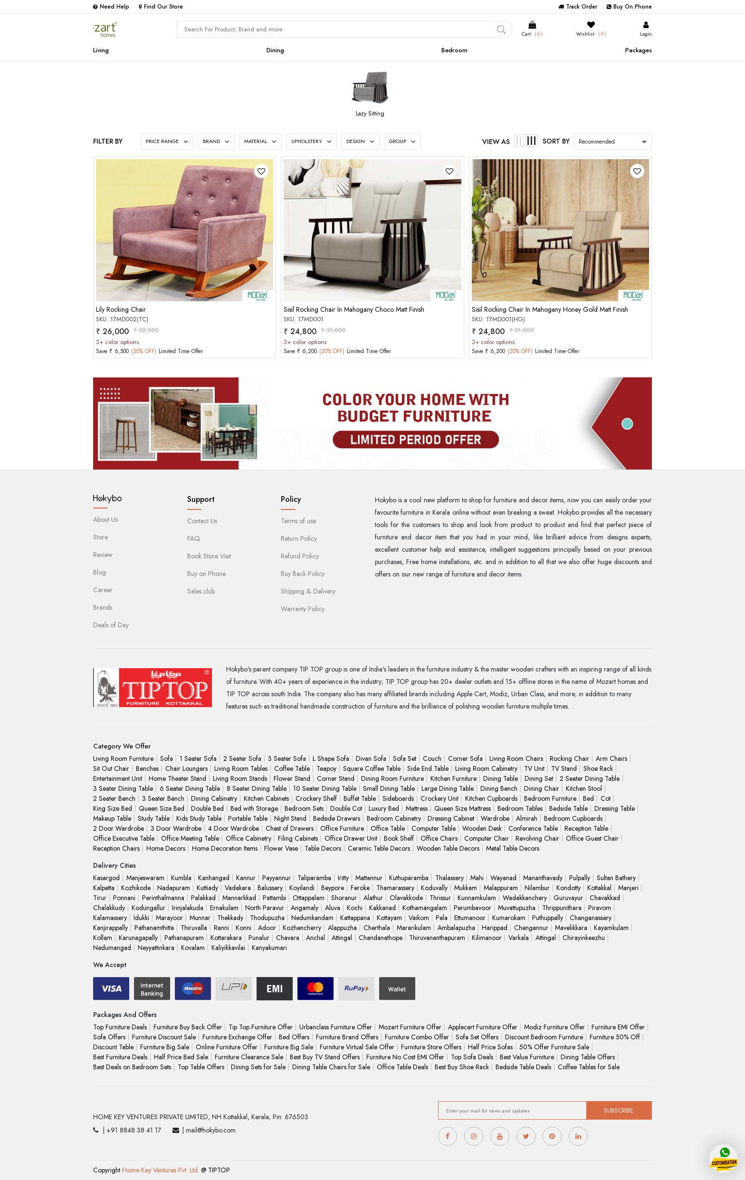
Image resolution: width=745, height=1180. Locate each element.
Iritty (343, 878)
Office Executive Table (123, 838)
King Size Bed (112, 808)
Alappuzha (342, 927)
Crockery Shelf (316, 798)
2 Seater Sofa (242, 758)
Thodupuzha (267, 917)
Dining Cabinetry (214, 798)
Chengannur (531, 927)
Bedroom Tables (520, 808)
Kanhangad (213, 878)
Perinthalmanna (163, 897)
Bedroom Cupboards (573, 818)
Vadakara (238, 887)
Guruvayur (568, 897)
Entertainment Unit (117, 778)
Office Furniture (342, 828)
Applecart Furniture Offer (482, 1027)
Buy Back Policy (303, 573)
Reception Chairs (116, 848)
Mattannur (368, 878)
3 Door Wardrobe (176, 828)
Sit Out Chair (111, 768)
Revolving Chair (537, 838)
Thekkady (230, 917)
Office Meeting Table (190, 838)
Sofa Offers (109, 1037)
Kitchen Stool (584, 788)
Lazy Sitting (370, 113)
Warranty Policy (303, 609)
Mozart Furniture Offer (410, 1027)
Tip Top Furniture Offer (261, 1027)
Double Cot (346, 808)
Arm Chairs (611, 758)
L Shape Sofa (331, 758)
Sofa (166, 758)
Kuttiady (207, 887)
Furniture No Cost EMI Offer (405, 1057)
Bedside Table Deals (523, 1067)
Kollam (102, 937)
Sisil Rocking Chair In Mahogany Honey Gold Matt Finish (550, 309)
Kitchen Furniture (453, 778)
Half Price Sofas (490, 1047)
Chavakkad (605, 897)
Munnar (200, 917)
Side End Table (428, 768)
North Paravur (264, 907)
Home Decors (165, 848)
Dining (275, 50)
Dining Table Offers (588, 1057)
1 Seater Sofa (198, 758)
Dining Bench (498, 788)
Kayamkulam (611, 927)
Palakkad (203, 897)
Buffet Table (360, 798)
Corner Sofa (465, 758)
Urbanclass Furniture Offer (335, 1027)
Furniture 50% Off (615, 1037)
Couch (432, 758)
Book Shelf (399, 838)
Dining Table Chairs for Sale (331, 1067)
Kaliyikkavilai (228, 947)
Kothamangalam (424, 907)
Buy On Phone (629, 6)
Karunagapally (138, 937)
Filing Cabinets (298, 838)
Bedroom (454, 50)
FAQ (193, 538)
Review (103, 554)
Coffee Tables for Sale (589, 1067)
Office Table (388, 828)
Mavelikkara (571, 927)
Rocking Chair (569, 758)
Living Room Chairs (516, 758)
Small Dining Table (389, 788)
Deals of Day (111, 625)
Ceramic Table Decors (379, 848)
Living (101, 50)
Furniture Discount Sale (164, 1037)
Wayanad (503, 878)
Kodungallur (148, 907)
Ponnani (124, 897)
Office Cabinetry (248, 838)
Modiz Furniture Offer (554, 1027)
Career (103, 590)
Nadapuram (173, 887)
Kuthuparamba (409, 878)
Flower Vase (281, 848)
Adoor (267, 927)
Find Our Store (161, 6)
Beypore (332, 887)
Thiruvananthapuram (437, 937)
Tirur (99, 897)
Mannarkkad (239, 897)
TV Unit (534, 768)
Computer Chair (486, 838)
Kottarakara (226, 937)
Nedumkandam (312, 917)
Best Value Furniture (527, 1057)
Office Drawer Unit (351, 838)
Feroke (360, 887)
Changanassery (590, 917)
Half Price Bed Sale (181, 1057)
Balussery (270, 887)
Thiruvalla (194, 927)
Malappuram (501, 887)
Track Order (577, 6)
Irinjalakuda (187, 907)
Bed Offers (294, 1037)
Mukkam (465, 887)
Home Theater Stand (177, 778)
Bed (588, 798)
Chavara (287, 937)
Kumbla (181, 878)
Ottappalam (309, 897)
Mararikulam (414, 927)
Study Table (154, 818)
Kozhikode (136, 887)
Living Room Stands (240, 778)
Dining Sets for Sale (258, 1067)
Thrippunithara (562, 907)
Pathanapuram (184, 937)
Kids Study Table (198, 818)
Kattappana (355, 917)
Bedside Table (568, 808)
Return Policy (299, 538)
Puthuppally (547, 917)
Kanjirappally (110, 927)
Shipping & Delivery (308, 591)
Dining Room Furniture (392, 778)
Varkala (518, 937)
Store (100, 537)
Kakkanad (382, 907)
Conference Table (533, 828)
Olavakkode (406, 897)
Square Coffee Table (372, 768)
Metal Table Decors (512, 848)
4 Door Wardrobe (233, 828)
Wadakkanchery (525, 897)
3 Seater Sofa (287, 758)
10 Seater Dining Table (324, 788)
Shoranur (344, 897)
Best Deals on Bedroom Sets (132, 1067)
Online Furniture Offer (227, 1047)
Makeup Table (112, 818)
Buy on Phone (206, 573)
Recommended (597, 141)
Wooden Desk (482, 828)
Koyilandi (302, 887)
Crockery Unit (439, 798)
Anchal (315, 937)
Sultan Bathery (616, 878)
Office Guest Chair (592, 838)
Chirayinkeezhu (584, 937)
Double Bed (207, 808)
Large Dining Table (447, 788)
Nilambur (537, 887)
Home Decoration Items (225, 848)
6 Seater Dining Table (190, 788)
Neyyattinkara (156, 947)
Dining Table (500, 778)
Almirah (526, 818)
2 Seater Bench (114, 798)
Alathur (373, 897)
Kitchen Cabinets (266, 798)
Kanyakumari (269, 947)
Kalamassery (110, 917)
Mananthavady (543, 878)
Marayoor (169, 917)
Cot (606, 798)
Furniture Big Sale (164, 1047)
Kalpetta (104, 887)
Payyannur (276, 878)
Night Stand (290, 818)
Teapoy (326, 768)
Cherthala (376, 927)
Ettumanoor (470, 917)
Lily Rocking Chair (121, 309)
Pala (442, 917)
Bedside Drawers (336, 818)
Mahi (477, 878)
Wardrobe (495, 818)
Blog (99, 572)
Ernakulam (224, 907)
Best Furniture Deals (120, 1057)
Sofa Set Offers (477, 1037)
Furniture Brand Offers (347, 1037)
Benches (147, 768)
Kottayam (389, 917)
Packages (638, 50)
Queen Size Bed (161, 808)
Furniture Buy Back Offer (187, 1027)
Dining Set (539, 778)
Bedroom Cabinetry (394, 818)
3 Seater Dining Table (123, 788)
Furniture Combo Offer (417, 1037)
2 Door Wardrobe (118, 828)
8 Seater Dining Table (257, 788)
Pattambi (274, 897)
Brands (102, 607)
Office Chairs (439, 838)
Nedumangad (112, 947)
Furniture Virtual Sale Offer (357, 1047)
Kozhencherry (302, 927)
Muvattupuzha (516, 907)
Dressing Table (614, 808)
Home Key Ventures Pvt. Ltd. (160, 1170)
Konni (243, 927)
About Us (105, 519)
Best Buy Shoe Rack (462, 1067)
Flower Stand (292, 778)
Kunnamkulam (477, 897)
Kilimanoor (487, 937)
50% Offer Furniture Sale (554, 1047)
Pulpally (579, 878)
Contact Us (202, 521)
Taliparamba (314, 878)
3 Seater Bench (163, 798)
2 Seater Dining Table (590, 778)
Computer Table (433, 828)
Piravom (599, 907)
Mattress (417, 808)
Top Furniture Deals (120, 1027)
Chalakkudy (109, 907)
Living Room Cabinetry (486, 768)
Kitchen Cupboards (491, 798)
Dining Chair (541, 788)
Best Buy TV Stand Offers (325, 1057)
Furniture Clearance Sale (249, 1057)
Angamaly (304, 907)
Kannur (246, 878)
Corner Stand (335, 778)
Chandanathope (380, 937)
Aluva (332, 907)
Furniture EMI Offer (618, 1027)
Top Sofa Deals (472, 1057)
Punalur (258, 937)
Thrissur (440, 897)
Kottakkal (599, 887)
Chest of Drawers (290, 828)
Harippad (494, 927)
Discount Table (113, 1047)
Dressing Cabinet (451, 818)
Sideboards (398, 798)
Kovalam (193, 947)
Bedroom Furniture (550, 798)
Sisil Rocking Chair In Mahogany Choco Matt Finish (354, 309)
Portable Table (247, 818)
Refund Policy (300, 556)
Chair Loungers (186, 768)
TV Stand (564, 768)
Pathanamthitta (154, 927)
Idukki (141, 917)
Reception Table (586, 828)
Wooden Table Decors (448, 848)
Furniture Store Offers (431, 1047)
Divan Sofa (371, 758)
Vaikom (419, 917)
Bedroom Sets (304, 808)
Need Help (111, 6)
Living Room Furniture (123, 758)
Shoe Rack (598, 768)
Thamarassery (395, 887)
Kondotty (568, 887)
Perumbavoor (472, 907)
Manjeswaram (145, 878)
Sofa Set (404, 758)
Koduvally (434, 887)
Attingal (342, 937)
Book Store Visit (209, 556)
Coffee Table (292, 768)
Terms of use (298, 521)
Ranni (221, 927)
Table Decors (323, 848)
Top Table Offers (201, 1067)
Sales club (201, 591)
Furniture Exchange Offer (237, 1037)
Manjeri (628, 887)
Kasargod (106, 878)
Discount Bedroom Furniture (544, 1037)
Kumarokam (508, 917)
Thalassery (449, 878)
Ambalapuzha (456, 927)
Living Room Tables (240, 768)
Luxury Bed (384, 808)
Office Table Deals (402, 1067)
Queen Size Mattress (462, 808)
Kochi (355, 907)
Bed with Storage (254, 808)
